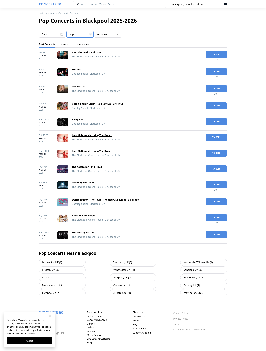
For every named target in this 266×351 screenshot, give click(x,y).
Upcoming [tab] (65, 44)
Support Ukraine (142, 332)
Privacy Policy (180, 318)
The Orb (76, 69)
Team (136, 320)
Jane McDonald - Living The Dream (92, 135)
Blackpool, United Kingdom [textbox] (187, 4)
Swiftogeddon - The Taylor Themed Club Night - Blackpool (105, 199)
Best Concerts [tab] (47, 44)
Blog (89, 342)
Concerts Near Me (97, 319)
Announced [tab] (82, 44)
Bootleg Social (80, 73)
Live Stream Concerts (98, 338)
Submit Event (140, 328)
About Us (138, 312)
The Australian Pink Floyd (87, 166)
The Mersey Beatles (83, 232)
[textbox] (80, 34)
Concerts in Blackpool (68, 13)
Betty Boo (77, 119)
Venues (91, 331)
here (32, 333)
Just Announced (95, 316)
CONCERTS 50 (50, 4)
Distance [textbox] (102, 34)
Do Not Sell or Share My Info (189, 329)
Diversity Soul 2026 (83, 182)
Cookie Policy (180, 313)
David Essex (79, 86)
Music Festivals (95, 335)
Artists (90, 327)
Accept (29, 340)
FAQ (135, 324)
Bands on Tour (95, 312)
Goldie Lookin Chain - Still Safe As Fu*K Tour (97, 103)
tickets (216, 54)
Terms (176, 324)
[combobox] (189, 4)
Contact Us (139, 316)
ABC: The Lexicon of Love (86, 52)
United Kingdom (46, 13)
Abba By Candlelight (84, 215)
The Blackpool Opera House (87, 56)
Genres (91, 323)
